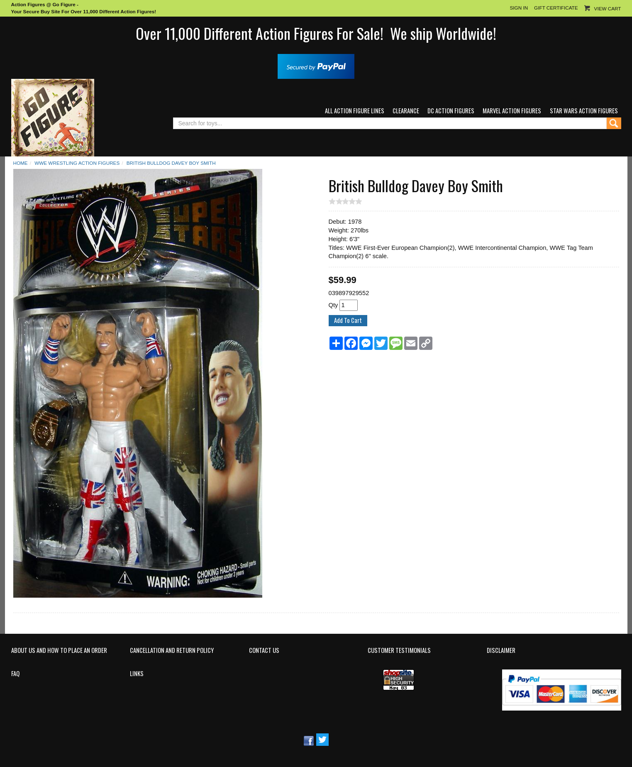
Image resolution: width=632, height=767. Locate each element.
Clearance (406, 110)
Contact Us (264, 650)
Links (137, 673)
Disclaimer (501, 650)
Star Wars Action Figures (584, 110)
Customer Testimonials (399, 650)
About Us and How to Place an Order (59, 650)
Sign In (519, 7)
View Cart (607, 8)
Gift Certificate (556, 7)
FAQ (15, 673)
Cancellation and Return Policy (172, 650)
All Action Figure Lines (354, 110)
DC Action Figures (450, 110)
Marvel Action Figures (512, 110)
